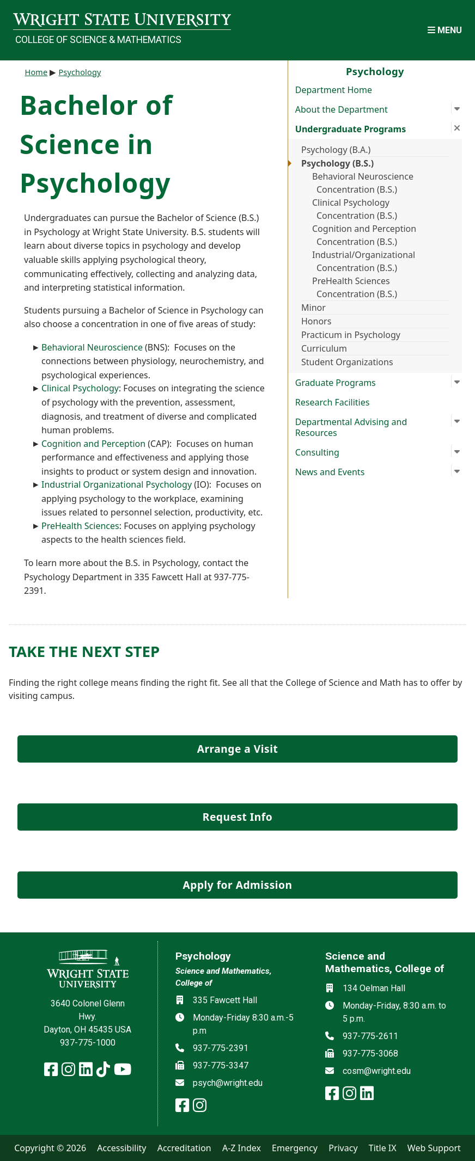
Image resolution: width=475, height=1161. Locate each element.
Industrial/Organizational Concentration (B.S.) (363, 261)
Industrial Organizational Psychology (116, 484)
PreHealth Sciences (80, 526)
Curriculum (324, 348)
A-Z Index (241, 1148)
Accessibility (121, 1148)
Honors (316, 321)
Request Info (237, 816)
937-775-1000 (87, 1042)
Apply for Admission (238, 884)
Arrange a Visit (237, 748)
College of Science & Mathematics (98, 39)
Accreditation (184, 1148)
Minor (313, 308)
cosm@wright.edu (377, 1071)
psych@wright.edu (228, 1083)
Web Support (434, 1148)
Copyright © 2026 (50, 1148)
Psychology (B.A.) (335, 150)
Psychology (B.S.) (337, 163)
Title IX (383, 1148)
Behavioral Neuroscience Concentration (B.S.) (362, 182)
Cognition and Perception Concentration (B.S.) (364, 235)
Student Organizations (347, 362)
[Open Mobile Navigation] (445, 30)
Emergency (295, 1148)
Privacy (342, 1148)
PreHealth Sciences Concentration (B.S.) (354, 287)
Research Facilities (332, 402)
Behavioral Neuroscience (92, 347)
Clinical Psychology (80, 388)
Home (36, 72)
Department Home (333, 90)
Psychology (79, 72)
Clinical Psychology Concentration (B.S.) (354, 209)
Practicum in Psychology (350, 335)
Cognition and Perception (93, 444)
